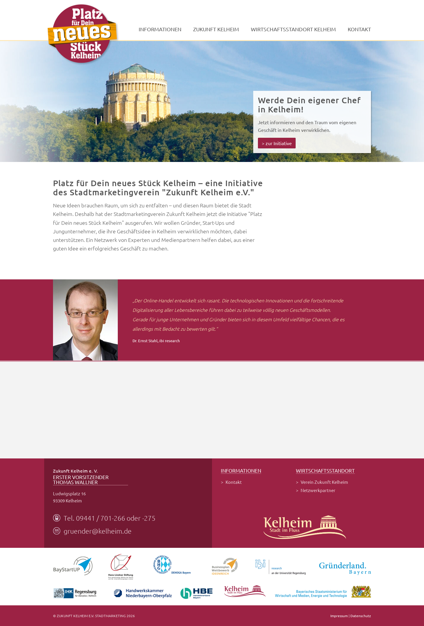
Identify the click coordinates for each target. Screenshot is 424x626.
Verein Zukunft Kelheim (324, 482)
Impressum (339, 615)
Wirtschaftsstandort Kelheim (293, 29)
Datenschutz (360, 615)
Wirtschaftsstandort (325, 470)
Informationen (160, 29)
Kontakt (359, 29)
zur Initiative (279, 143)
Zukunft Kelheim (216, 29)
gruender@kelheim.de (98, 531)
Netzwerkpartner (318, 490)
